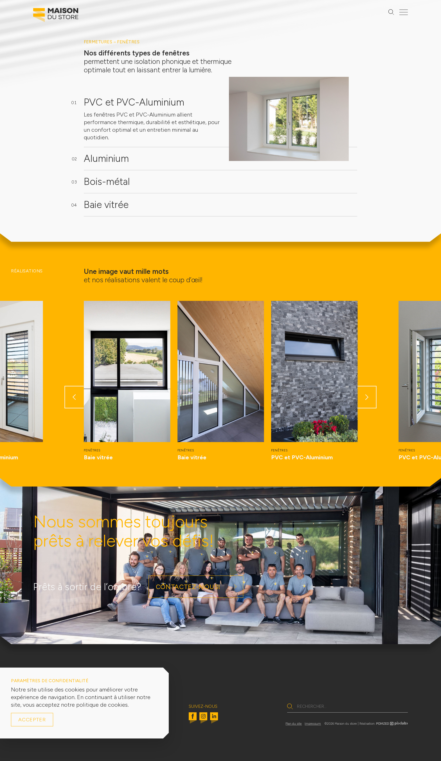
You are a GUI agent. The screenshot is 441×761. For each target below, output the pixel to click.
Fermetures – (100, 41)
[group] (127, 381)
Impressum (313, 724)
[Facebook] (193, 719)
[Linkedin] (214, 719)
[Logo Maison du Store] (55, 16)
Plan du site (293, 724)
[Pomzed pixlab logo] (392, 724)
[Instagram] (203, 719)
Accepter (32, 720)
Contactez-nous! (188, 587)
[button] (74, 397)
